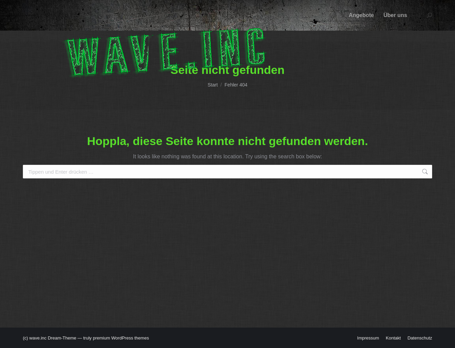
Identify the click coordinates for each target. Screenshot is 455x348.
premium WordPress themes (121, 338)
